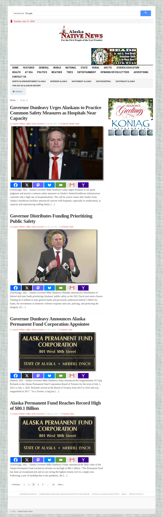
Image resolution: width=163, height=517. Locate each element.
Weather (56, 72)
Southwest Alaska (81, 81)
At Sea (29, 72)
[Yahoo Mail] (83, 185)
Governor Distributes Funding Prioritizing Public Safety (51, 218)
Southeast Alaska (125, 81)
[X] (27, 185)
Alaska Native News (24, 511)
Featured (28, 67)
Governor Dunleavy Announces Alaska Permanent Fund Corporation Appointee (49, 321)
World (57, 67)
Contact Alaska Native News (105, 494)
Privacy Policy (136, 494)
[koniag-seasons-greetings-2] (130, 117)
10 (53, 485)
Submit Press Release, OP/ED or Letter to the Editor (64, 494)
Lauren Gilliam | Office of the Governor (28, 124)
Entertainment (86, 72)
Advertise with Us (28, 494)
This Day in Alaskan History (26, 86)
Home (17, 91)
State (84, 67)
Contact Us (19, 76)
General (44, 67)
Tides (70, 72)
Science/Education (127, 67)
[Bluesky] (49, 185)
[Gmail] (72, 185)
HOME (15, 67)
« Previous (15, 485)
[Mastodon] (38, 185)
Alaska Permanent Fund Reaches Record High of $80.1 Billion (55, 405)
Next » (60, 485)
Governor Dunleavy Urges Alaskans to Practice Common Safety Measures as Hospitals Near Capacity (55, 113)
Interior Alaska (58, 81)
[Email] (60, 185)
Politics (42, 72)
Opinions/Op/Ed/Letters (114, 72)
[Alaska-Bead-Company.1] (114, 56)
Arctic (108, 67)
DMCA (124, 494)
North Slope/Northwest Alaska (29, 81)
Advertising (141, 72)
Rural (95, 67)
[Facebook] (15, 185)
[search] (75, 13)
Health (16, 72)
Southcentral (103, 81)
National (70, 67)
